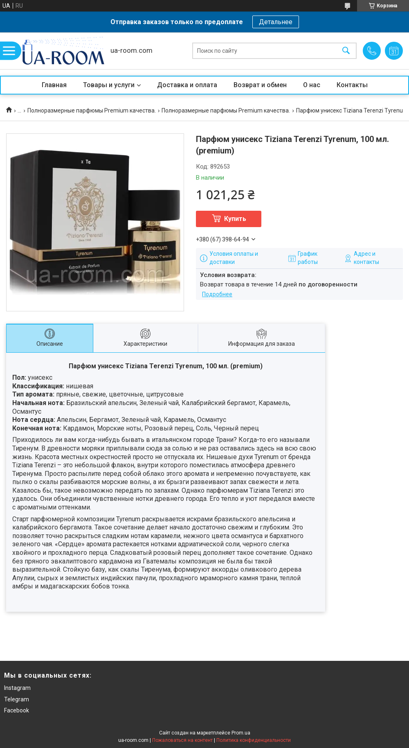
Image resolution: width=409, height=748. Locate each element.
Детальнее (275, 22)
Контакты (352, 85)
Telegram (16, 699)
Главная (54, 85)
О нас (311, 85)
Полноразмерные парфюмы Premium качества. (91, 110)
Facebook (16, 710)
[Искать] (346, 51)
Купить (235, 219)
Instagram (17, 688)
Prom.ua (240, 733)
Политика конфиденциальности (253, 740)
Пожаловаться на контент (182, 740)
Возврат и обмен (260, 85)
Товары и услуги (109, 85)
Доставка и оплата (187, 85)
